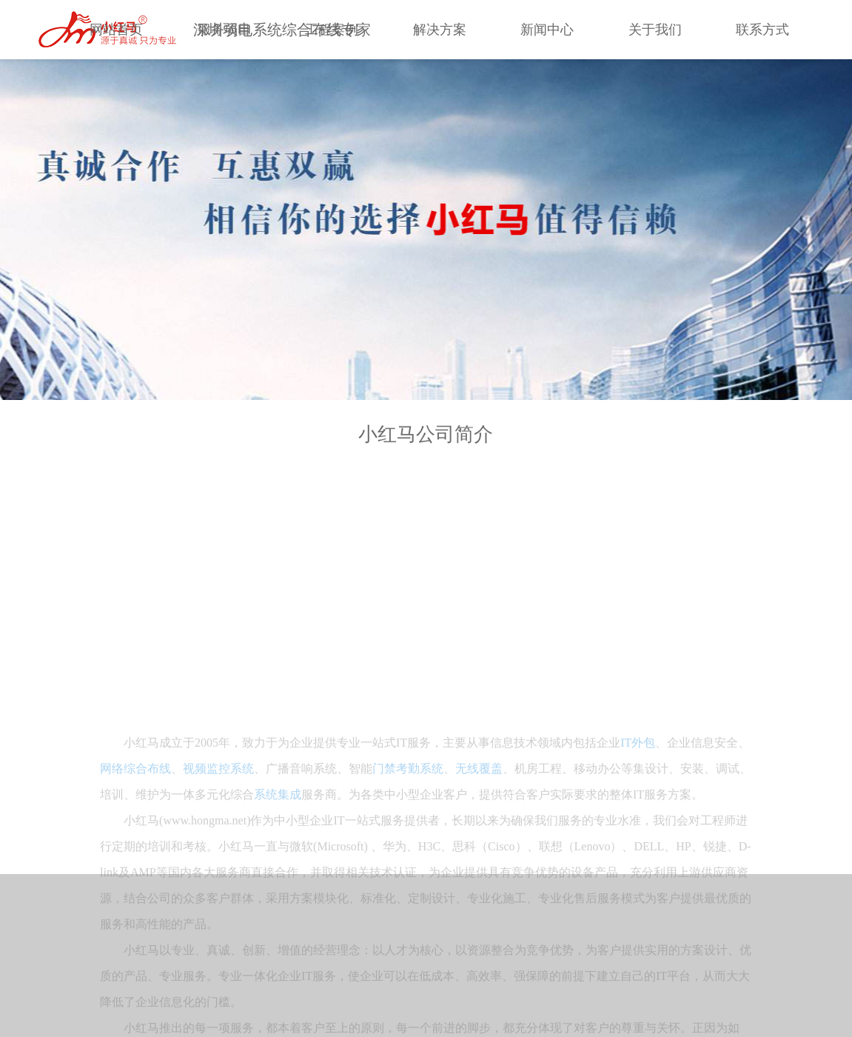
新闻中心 (547, 29)
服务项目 (224, 29)
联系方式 (762, 29)
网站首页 (116, 29)
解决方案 (439, 29)
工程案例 (331, 29)
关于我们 (655, 29)
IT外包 (637, 864)
